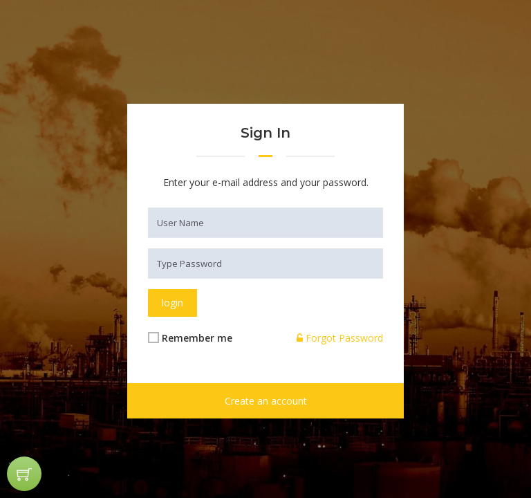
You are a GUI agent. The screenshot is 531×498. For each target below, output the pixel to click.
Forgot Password (340, 337)
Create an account (266, 400)
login (172, 302)
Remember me (197, 337)
